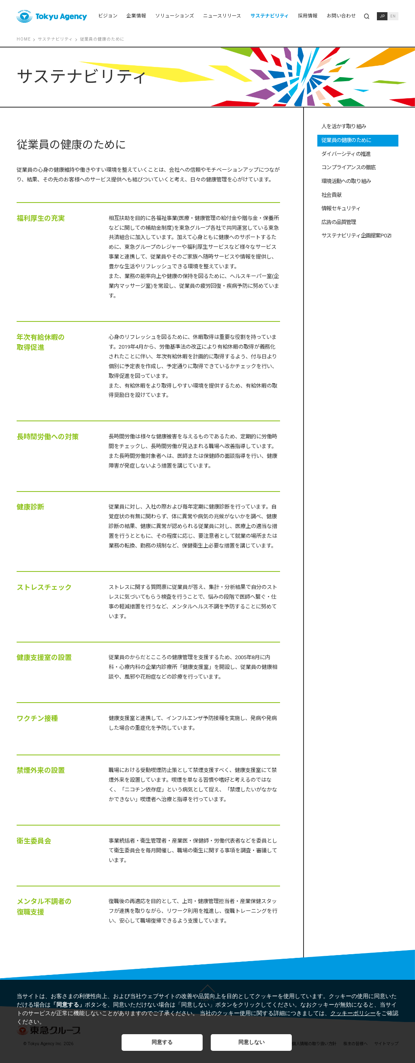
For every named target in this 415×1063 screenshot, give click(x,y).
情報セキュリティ (341, 208)
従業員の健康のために (346, 140)
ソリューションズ (174, 16)
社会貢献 (331, 195)
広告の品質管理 (338, 222)
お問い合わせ (341, 16)
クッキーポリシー (353, 1013)
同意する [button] (162, 1042)
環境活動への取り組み (346, 181)
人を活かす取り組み (343, 126)
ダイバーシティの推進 (345, 154)
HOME (24, 39)
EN (393, 16)
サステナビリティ (269, 16)
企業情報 (136, 16)
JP (382, 16)
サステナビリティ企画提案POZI (356, 236)
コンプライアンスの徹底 (348, 167)
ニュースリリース (222, 16)
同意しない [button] (251, 1042)
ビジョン (108, 16)
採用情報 (307, 16)
